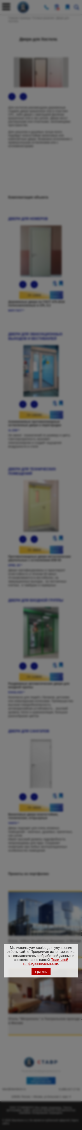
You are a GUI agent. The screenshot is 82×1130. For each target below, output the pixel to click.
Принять (41, 972)
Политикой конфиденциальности (45, 962)
